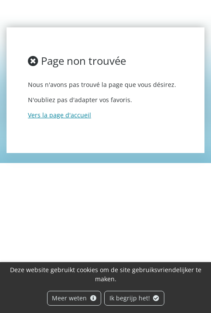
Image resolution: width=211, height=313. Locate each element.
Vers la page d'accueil (59, 115)
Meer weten (74, 298)
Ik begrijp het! (134, 298)
